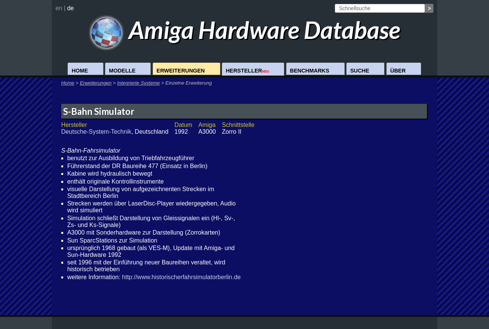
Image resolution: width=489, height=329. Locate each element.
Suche (359, 71)
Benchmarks (309, 71)
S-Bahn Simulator (98, 111)
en (59, 8)
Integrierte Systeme (138, 83)
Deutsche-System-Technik (96, 131)
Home (79, 71)
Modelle (122, 71)
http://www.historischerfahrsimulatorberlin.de (181, 277)
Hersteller (247, 71)
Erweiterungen (181, 71)
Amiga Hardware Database (244, 29)
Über (398, 71)
